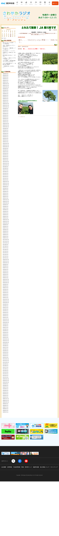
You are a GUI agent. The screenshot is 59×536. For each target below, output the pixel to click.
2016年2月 (5, 276)
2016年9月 (5, 264)
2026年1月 (5, 82)
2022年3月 (5, 158)
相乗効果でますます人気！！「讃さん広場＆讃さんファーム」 (43, 34)
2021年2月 (5, 178)
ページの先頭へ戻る (21, 116)
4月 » (5, 38)
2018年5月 (5, 231)
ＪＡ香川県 (54, 30)
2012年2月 (5, 355)
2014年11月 (5, 300)
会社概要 (3, 467)
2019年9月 (5, 204)
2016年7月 (5, 267)
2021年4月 (5, 174)
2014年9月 (5, 304)
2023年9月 (5, 128)
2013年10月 (5, 322)
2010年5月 (5, 390)
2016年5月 (5, 271)
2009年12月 (5, 398)
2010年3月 (5, 393)
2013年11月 (5, 320)
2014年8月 (5, 305)
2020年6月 (5, 191)
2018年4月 (5, 232)
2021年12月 (5, 161)
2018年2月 (5, 236)
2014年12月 (5, 299)
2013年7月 (5, 327)
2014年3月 (5, 314)
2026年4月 (5, 77)
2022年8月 (5, 150)
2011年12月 (5, 358)
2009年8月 (5, 405)
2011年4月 (5, 372)
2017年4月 (5, 252)
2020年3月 (5, 194)
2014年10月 (5, 302)
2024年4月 (5, 116)
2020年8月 (5, 188)
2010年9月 (5, 383)
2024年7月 (5, 111)
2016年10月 (5, 262)
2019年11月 (5, 201)
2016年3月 (5, 274)
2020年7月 (5, 189)
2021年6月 (5, 171)
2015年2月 (5, 295)
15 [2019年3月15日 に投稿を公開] (10, 34)
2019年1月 (5, 218)
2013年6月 (5, 329)
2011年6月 (5, 368)
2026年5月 (5, 75)
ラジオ (21, 4)
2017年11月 (5, 241)
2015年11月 (5, 281)
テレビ (17, 4)
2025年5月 (5, 95)
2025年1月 (5, 101)
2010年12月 (5, 378)
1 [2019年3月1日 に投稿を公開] (10, 32)
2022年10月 (5, 146)
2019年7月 (5, 208)
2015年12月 (5, 279)
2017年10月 (5, 242)
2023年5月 (5, 135)
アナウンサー (31, 4)
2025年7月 (5, 92)
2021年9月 (5, 166)
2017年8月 (5, 246)
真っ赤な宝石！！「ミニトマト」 (9, 50)
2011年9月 (5, 363)
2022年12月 (5, 143)
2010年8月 (5, 385)
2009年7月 (5, 407)
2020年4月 (5, 193)
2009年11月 (5, 400)
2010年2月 (5, 395)
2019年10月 (5, 203)
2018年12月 (5, 219)
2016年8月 (5, 266)
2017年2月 (5, 256)
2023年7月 (5, 131)
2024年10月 (5, 106)
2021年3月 (5, 176)
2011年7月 (5, 367)
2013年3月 (5, 334)
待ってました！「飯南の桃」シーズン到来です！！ (9, 49)
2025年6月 (5, 93)
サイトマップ (54, 467)
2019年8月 (5, 206)
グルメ (45, 4)
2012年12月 (5, 339)
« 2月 (2, 38)
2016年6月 (5, 269)
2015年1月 (5, 297)
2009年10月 (5, 402)
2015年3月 (5, 294)
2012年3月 (5, 353)
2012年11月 (5, 340)
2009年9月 (5, 403)
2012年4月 (5, 352)
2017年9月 (5, 244)
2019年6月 (5, 209)
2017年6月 (5, 249)
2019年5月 (5, 211)
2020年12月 (5, 181)
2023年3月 (5, 138)
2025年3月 (5, 98)
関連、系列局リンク (26, 467)
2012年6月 (5, 349)
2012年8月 (5, 345)
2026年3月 (5, 78)
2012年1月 (5, 357)
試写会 (40, 4)
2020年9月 (5, 186)
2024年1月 (5, 121)
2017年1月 (5, 257)
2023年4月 (5, 136)
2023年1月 (5, 141)
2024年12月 (5, 103)
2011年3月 (5, 373)
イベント (36, 4)
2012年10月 (5, 342)
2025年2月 (5, 100)
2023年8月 (5, 130)
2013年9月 (5, 324)
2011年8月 (5, 365)
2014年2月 (5, 315)
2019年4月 (5, 213)
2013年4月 (5, 332)
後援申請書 (36, 467)
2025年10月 (5, 87)
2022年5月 (5, 155)
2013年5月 (5, 330)
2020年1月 (5, 198)
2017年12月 (5, 239)
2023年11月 (5, 125)
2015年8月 (5, 286)
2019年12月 (5, 199)
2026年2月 (5, 80)
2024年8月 (5, 110)
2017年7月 (5, 247)
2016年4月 (5, 272)
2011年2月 (5, 375)
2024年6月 (5, 113)
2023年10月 (5, 126)
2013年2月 (5, 335)
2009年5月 (5, 410)
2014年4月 (5, 312)
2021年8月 (5, 168)
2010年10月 (5, 382)
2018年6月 (5, 229)
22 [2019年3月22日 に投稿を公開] (10, 35)
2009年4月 (5, 412)
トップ (42, 33)
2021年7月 (5, 169)
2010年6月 (5, 388)
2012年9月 (5, 344)
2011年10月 (5, 362)
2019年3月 (5, 214)
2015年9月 (5, 284)
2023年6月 (5, 133)
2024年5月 (5, 115)
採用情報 (9, 467)
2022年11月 (5, 145)
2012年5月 (5, 350)
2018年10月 (5, 223)
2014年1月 (5, 317)
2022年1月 (5, 159)
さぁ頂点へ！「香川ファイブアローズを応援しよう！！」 (9, 58)
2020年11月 (5, 183)
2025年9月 (5, 88)
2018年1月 (5, 237)
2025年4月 (5, 96)
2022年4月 (5, 156)
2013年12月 (5, 319)
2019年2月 (5, 216)
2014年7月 (5, 307)
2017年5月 (5, 251)
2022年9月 (5, 148)
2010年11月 (5, 380)
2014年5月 (5, 310)
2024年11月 (5, 105)
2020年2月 (5, 196)
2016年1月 (5, 277)
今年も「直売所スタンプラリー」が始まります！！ (9, 46)
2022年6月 (5, 153)
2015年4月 (5, 292)
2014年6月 (5, 309)
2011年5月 (5, 370)
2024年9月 (5, 108)
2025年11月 (5, 85)
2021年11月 (5, 163)
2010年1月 (5, 397)
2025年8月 (5, 90)
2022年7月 (5, 151)
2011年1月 (5, 377)
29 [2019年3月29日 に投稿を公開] (10, 36)
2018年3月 (5, 234)
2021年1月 (5, 179)
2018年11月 (5, 221)
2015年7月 (5, 287)
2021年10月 (5, 164)
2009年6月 (5, 408)
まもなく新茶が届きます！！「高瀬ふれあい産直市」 (9, 64)
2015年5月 (5, 290)
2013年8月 (5, 325)
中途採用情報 (16, 467)
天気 (49, 4)
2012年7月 (5, 347)
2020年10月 (5, 184)
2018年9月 (5, 224)
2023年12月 (5, 123)
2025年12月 (5, 83)
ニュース (26, 4)
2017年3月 (5, 254)
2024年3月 (5, 118)
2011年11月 (5, 360)
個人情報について (44, 467)
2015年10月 (5, 282)
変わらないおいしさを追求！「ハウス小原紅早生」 (9, 43)
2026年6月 (5, 73)
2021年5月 (5, 173)
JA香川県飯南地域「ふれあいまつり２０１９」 (29, 33)
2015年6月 (5, 289)
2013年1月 (5, 337)
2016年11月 (5, 261)
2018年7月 (5, 227)
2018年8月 (5, 226)
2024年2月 (5, 120)
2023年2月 (5, 140)
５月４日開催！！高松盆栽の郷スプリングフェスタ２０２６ (9, 61)
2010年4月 (5, 392)
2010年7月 (5, 387)
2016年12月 (5, 259)
